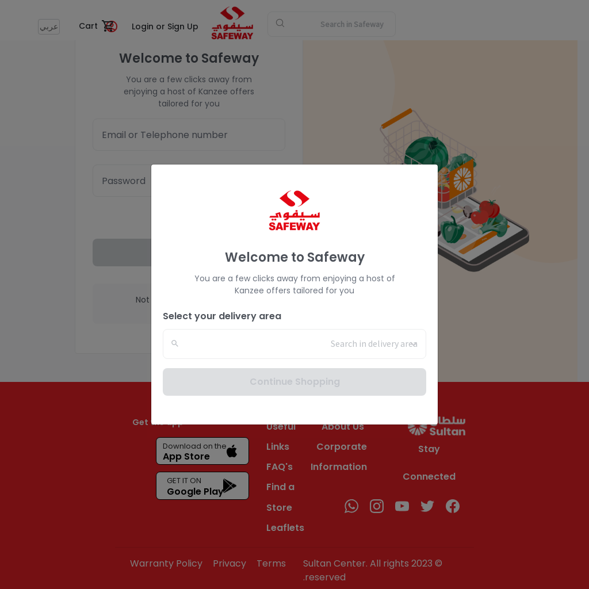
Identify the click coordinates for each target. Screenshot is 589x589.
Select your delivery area (222, 316)
